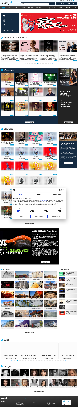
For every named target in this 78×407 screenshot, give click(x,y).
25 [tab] (52, 361)
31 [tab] (62, 361)
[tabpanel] (49, 23)
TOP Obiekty (6, 269)
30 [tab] (60, 361)
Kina (6, 340)
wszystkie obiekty (29, 332)
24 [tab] (50, 361)
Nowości (8, 129)
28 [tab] (57, 361)
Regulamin (49, 400)
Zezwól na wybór (39, 216)
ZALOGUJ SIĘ (69, 0)
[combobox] (35, 3)
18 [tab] (41, 361)
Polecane (9, 70)
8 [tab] (39, 63)
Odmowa (21, 216)
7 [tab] (37, 63)
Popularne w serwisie (15, 37)
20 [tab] (44, 361)
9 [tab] (40, 63)
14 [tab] (48, 63)
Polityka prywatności (51, 403)
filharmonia (31, 7)
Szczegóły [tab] (39, 194)
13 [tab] (47, 63)
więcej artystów (39, 391)
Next (52, 63)
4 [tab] (32, 63)
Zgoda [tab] (20, 194)
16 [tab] (38, 361)
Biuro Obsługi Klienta (20, 400)
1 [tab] (28, 63)
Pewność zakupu (50, 401)
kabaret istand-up (46, 7)
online (60, 7)
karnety (68, 7)
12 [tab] (45, 63)
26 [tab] (54, 361)
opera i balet (38, 7)
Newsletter (18, 402)
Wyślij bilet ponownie (20, 401)
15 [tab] (50, 63)
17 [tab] (39, 361)
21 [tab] (46, 361)
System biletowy (34, 401)
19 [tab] (43, 361)
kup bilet (17, 60)
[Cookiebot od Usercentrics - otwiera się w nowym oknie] (59, 190)
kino (16, 7)
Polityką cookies (43, 200)
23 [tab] (49, 361)
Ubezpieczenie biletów (20, 404)
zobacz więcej (30, 122)
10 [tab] (42, 63)
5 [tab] (34, 63)
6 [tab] (35, 63)
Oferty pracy (49, 404)
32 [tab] (63, 361)
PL (73, 0)
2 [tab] (29, 63)
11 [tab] (43, 63)
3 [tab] (31, 63)
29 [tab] (58, 361)
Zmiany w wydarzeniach (20, 403)
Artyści (8, 366)
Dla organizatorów (35, 400)
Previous (25, 63)
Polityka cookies (50, 402)
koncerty (9, 7)
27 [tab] (55, 361)
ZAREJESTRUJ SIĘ (63, 0)
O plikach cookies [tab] (57, 194)
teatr (23, 7)
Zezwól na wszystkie (56, 216)
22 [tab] (47, 361)
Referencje (33, 402)
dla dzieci (53, 7)
